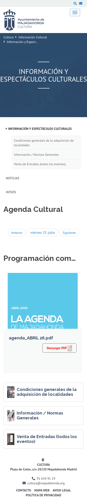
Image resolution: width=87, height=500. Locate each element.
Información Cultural (32, 37)
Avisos (11, 192)
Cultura (8, 37)
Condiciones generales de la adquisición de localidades (44, 142)
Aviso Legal (62, 490)
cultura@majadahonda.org (45, 483)
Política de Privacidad (43, 495)
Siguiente (69, 233)
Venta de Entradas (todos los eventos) (40, 164)
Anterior (17, 233)
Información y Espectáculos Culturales (40, 129)
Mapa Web (41, 490)
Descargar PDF (59, 348)
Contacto (23, 490)
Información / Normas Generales (36, 154)
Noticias (12, 178)
